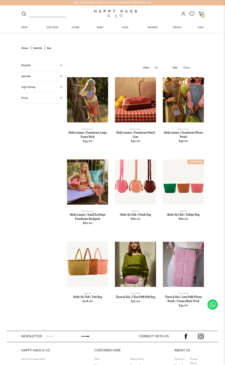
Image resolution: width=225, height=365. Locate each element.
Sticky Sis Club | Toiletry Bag (183, 211)
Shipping (99, 362)
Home (24, 44)
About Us (179, 355)
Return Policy (137, 355)
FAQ (96, 355)
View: (146, 64)
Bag (49, 44)
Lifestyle (37, 44)
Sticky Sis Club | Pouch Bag (135, 211)
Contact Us (136, 362)
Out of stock (195, 158)
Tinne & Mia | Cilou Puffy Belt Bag (135, 293)
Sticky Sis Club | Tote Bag (87, 293)
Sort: (175, 64)
